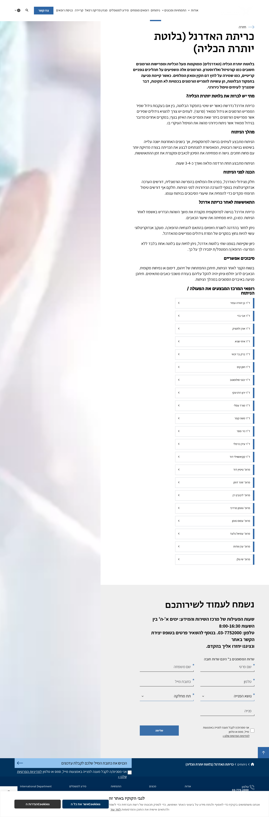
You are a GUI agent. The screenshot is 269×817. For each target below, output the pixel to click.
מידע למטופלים (118, 11)
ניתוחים (155, 11)
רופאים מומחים (140, 11)
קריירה (79, 11)
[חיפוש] (27, 10)
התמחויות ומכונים (174, 11)
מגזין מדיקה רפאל (96, 11)
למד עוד (115, 809)
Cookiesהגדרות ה (38, 804)
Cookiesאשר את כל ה (85, 804)
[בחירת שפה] (17, 10)
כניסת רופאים (64, 11)
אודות (193, 11)
